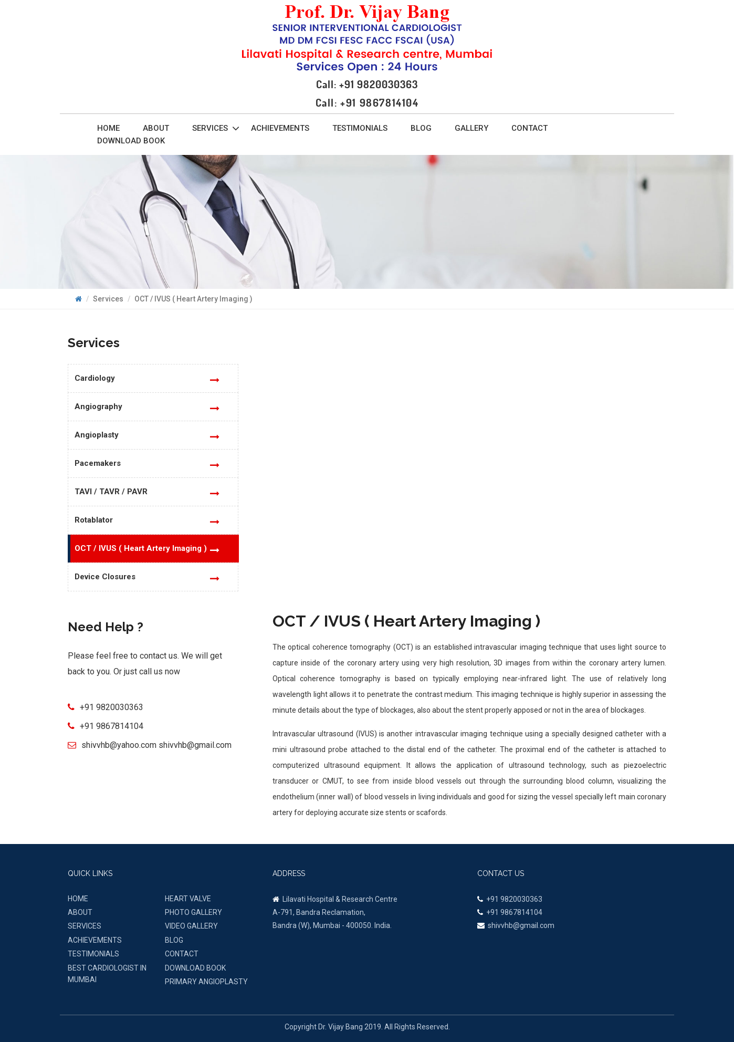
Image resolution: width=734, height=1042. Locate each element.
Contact (529, 128)
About (156, 128)
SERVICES (84, 926)
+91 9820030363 (111, 707)
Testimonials (359, 128)
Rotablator (94, 520)
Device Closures (105, 576)
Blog (421, 128)
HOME (78, 898)
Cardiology (95, 378)
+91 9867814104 (111, 726)
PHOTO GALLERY (193, 912)
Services (215, 128)
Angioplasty (97, 435)
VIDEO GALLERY (191, 926)
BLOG (174, 940)
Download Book (131, 140)
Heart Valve (188, 898)
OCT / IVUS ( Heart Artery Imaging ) (141, 548)
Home (108, 128)
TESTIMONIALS (93, 954)
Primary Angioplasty (206, 981)
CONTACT (181, 954)
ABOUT (80, 912)
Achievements (280, 128)
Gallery (471, 128)
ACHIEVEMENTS (95, 940)
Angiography (98, 406)
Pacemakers (98, 463)
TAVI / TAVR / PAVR (111, 491)
